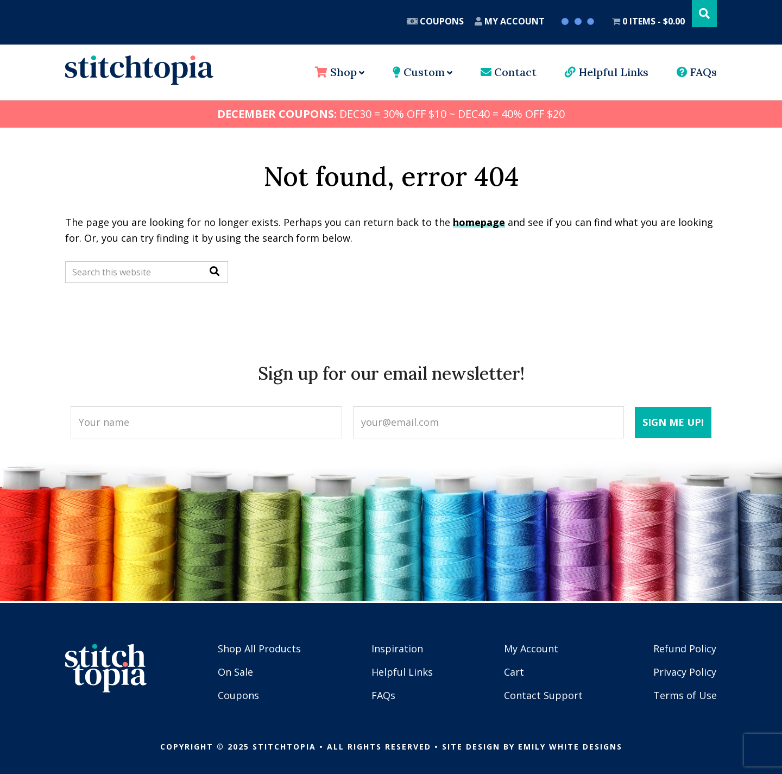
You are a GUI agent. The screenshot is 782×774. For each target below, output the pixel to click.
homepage (479, 222)
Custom (419, 72)
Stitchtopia (139, 70)
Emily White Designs (570, 746)
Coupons (435, 21)
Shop (336, 72)
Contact (509, 72)
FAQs (697, 72)
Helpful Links (606, 72)
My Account (510, 21)
